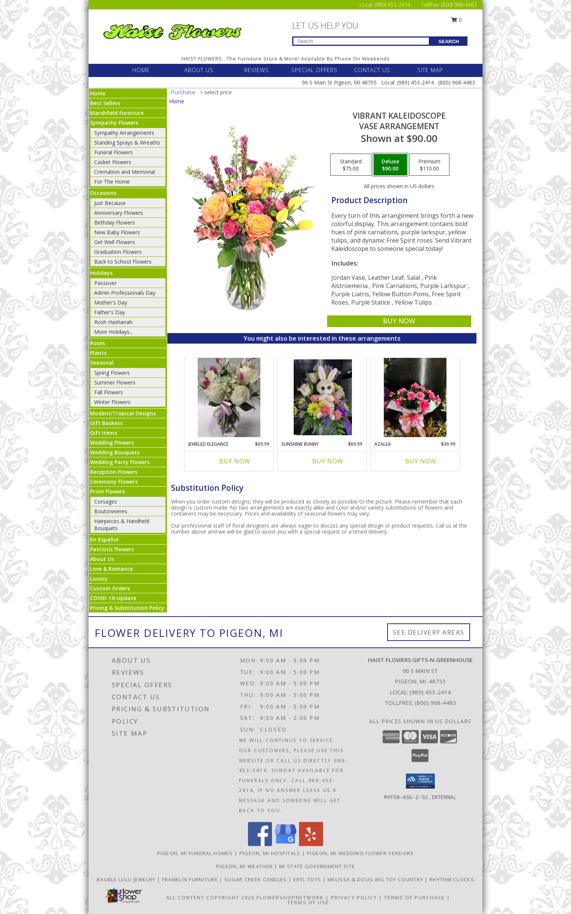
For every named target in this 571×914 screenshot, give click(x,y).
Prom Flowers (107, 491)
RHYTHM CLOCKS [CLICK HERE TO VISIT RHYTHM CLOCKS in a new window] (452, 879)
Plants (98, 352)
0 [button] (456, 19)
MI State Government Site (317, 866)
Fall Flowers (108, 392)
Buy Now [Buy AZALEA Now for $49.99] (420, 461)
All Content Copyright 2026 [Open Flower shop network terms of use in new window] (210, 897)
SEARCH (449, 41)
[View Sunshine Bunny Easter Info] (322, 397)
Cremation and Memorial (124, 171)
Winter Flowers (112, 402)
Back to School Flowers (123, 261)
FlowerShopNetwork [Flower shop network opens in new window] (290, 897)
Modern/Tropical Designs (123, 413)
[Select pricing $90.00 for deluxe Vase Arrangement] (390, 165)
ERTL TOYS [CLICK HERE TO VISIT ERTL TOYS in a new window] (308, 879)
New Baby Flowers (117, 232)
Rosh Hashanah (113, 322)
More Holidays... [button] (113, 331)
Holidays (101, 272)
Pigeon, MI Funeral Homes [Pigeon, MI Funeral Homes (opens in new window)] (195, 853)
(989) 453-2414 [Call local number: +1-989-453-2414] (430, 692)
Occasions (103, 192)
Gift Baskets (106, 423)
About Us (102, 559)
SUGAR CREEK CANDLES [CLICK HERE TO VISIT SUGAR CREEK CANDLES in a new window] (256, 879)
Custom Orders (110, 588)
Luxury (99, 578)
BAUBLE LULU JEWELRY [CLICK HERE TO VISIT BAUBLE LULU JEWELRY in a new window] (127, 879)
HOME (141, 70)
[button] (420, 781)
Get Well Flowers (114, 242)
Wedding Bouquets (115, 452)
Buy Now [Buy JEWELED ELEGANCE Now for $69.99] (234, 461)
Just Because (110, 203)
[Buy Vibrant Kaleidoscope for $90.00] (399, 321)
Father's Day (109, 312)
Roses (97, 343)
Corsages (105, 501)
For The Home (112, 181)
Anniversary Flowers (118, 212)
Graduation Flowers (118, 251)
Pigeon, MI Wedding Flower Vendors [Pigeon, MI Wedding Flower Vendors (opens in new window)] (360, 853)
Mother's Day (110, 302)
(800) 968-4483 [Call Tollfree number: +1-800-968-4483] (459, 4)
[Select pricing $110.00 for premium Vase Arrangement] (429, 165)
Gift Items (103, 432)
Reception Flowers (113, 471)
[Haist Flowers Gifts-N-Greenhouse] (172, 30)
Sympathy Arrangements (124, 132)
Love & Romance (111, 568)
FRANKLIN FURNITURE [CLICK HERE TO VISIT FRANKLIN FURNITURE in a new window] (191, 879)
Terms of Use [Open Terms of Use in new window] (308, 902)
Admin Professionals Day (124, 292)
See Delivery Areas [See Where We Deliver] (428, 632)
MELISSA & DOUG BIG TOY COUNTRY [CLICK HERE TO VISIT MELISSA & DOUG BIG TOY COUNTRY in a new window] (376, 879)
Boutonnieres (110, 511)
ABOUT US (198, 70)
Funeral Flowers (113, 152)
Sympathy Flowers (114, 122)
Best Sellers (105, 103)
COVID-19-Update (113, 598)
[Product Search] (361, 41)
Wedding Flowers (112, 442)
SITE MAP (430, 70)
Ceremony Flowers (114, 481)
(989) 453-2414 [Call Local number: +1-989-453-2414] (393, 4)
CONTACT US (372, 70)
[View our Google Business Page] (285, 844)
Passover (105, 283)
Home (97, 93)
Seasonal (102, 362)
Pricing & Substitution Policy (127, 607)
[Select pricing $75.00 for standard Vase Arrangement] (351, 165)
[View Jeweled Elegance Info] (229, 397)
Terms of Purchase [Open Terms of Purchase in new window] (414, 897)
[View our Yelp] (311, 844)
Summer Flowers (114, 382)
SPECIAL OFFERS (314, 70)
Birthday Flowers (114, 222)
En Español (104, 539)
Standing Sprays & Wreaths (127, 142)
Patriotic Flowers (112, 549)
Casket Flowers (112, 162)
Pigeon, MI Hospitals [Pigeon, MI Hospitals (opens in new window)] (270, 853)
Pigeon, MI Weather (244, 866)
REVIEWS (256, 70)
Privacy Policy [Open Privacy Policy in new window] (354, 897)
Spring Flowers (112, 372)
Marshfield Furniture (117, 112)
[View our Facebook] (260, 844)
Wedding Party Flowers (120, 462)
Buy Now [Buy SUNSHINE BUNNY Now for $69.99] (327, 461)
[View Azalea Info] (415, 397)
